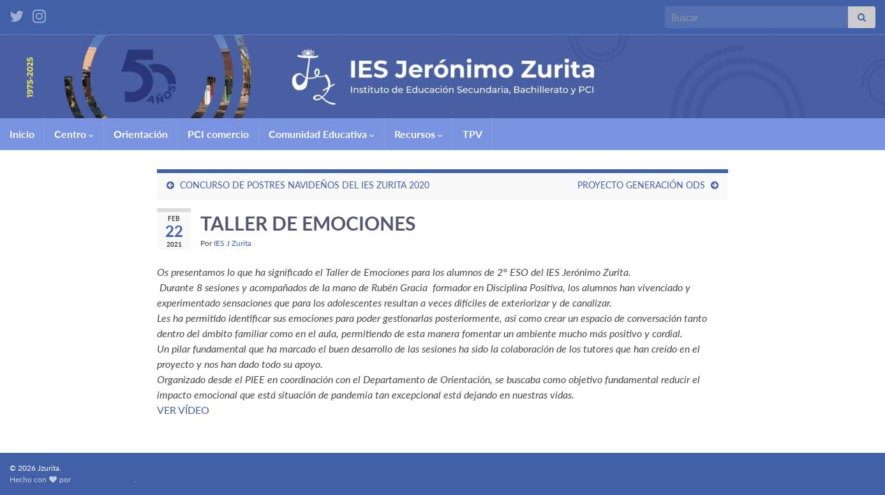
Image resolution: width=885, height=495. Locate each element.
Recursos (418, 134)
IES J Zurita (232, 243)
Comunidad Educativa (322, 134)
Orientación (141, 134)
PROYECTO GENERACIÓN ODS (641, 184)
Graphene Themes (103, 479)
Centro (74, 134)
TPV (472, 134)
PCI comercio (218, 134)
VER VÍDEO (183, 410)
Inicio (22, 134)
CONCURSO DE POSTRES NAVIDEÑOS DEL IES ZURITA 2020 (304, 184)
